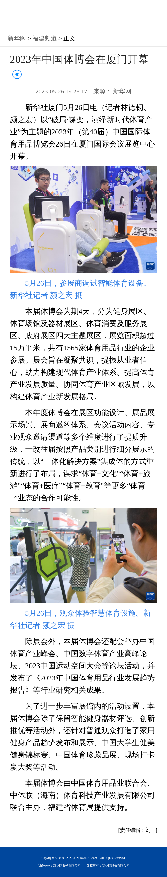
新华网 (17, 38)
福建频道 (45, 38)
